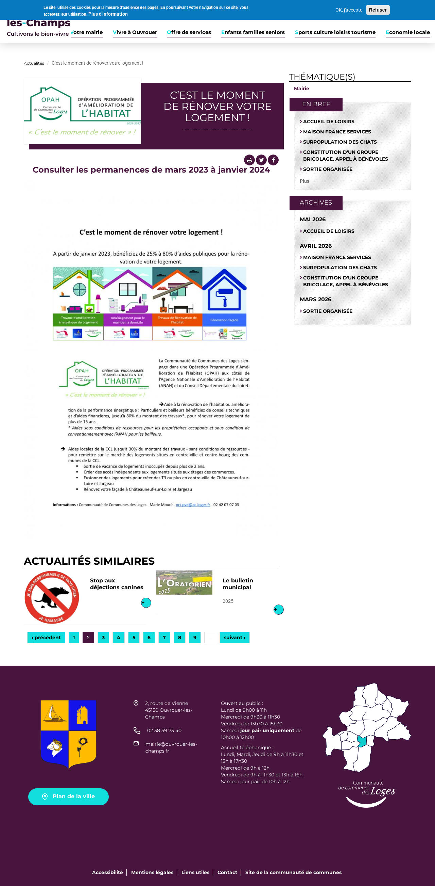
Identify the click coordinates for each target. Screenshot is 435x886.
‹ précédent (46, 637)
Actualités (34, 63)
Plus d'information (108, 13)
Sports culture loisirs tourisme (335, 32)
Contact (227, 872)
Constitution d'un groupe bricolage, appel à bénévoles (345, 155)
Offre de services (189, 32)
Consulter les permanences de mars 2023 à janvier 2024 (151, 170)
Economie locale (408, 32)
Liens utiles (195, 872)
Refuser (378, 8)
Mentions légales (152, 872)
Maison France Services (337, 132)
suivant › (234, 637)
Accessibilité (107, 872)
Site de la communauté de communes (293, 872)
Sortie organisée (327, 169)
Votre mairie (86, 32)
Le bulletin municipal (238, 584)
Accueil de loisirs (328, 121)
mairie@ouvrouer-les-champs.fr (171, 747)
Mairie (301, 88)
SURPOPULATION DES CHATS (340, 142)
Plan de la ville (74, 796)
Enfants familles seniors (253, 32)
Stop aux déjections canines (116, 584)
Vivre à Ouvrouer (135, 32)
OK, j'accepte (348, 8)
